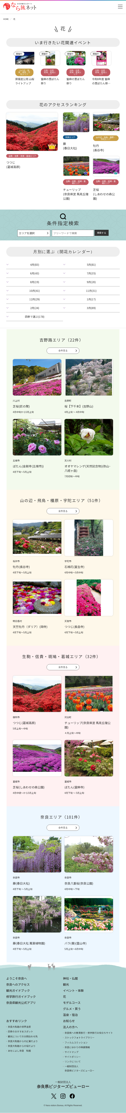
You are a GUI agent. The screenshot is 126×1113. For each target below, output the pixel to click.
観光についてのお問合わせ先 (23, 1036)
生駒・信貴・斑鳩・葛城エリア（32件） (61, 656)
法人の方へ (70, 1027)
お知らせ (69, 1021)
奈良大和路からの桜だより (21, 1046)
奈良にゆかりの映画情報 (77, 1047)
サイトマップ (71, 1052)
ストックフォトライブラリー (79, 1037)
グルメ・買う (72, 1009)
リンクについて (73, 1061)
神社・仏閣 (70, 978)
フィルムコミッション (76, 1042)
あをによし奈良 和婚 (19, 1050)
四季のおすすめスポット (20, 1031)
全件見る (63, 350)
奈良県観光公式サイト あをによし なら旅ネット (19, 6)
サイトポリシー (73, 1057)
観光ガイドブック (18, 990)
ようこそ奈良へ (16, 978)
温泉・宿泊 (70, 1015)
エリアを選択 (27, 233)
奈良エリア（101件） (61, 817)
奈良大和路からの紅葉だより (23, 1041)
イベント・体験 (73, 990)
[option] (24, 69)
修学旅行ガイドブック (21, 997)
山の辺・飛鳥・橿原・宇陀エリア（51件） (61, 500)
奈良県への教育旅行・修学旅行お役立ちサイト (89, 1033)
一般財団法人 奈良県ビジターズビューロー (79, 1068)
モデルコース (72, 1003)
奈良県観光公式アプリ (21, 1003)
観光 (66, 984)
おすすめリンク (16, 1021)
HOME (6, 19)
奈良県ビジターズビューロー (63, 1085)
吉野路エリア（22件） (62, 340)
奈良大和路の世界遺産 (19, 1026)
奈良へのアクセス (18, 984)
